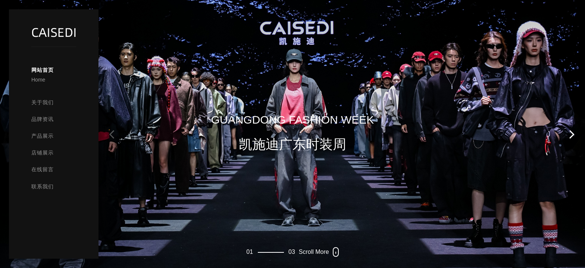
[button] (572, 134)
